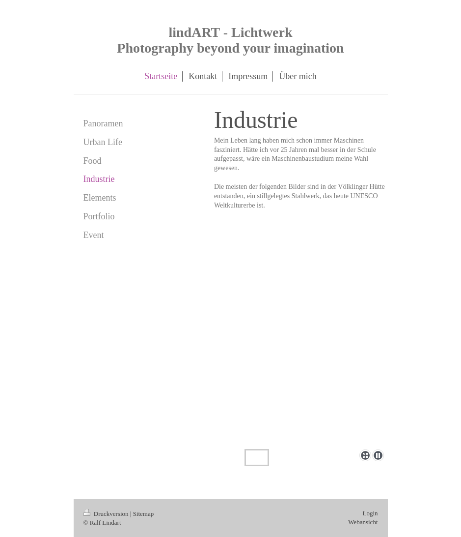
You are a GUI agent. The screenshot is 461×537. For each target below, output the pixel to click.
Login (370, 513)
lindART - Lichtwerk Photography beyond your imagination (230, 40)
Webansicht (363, 522)
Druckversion (106, 513)
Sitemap (143, 513)
